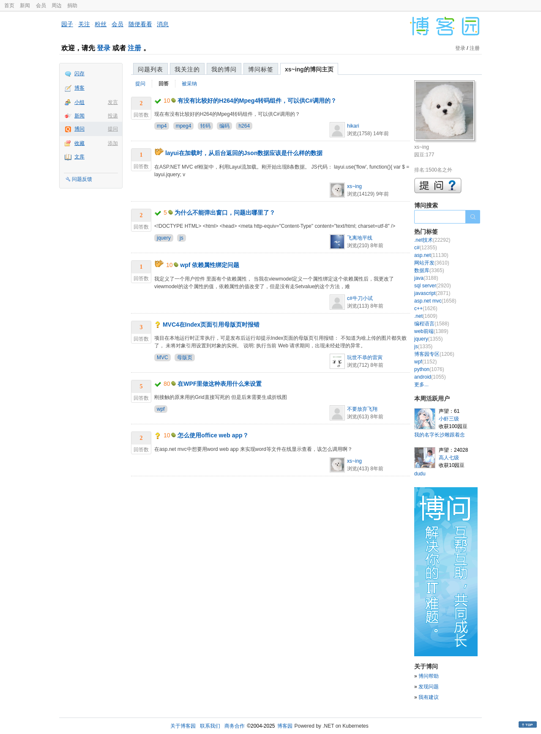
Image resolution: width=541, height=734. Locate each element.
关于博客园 (183, 726)
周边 (57, 5)
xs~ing (354, 186)
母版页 (184, 357)
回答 (163, 84)
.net (425, 316)
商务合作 (234, 726)
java (426, 278)
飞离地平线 (359, 238)
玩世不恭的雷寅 (365, 357)
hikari (353, 126)
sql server (432, 286)
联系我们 (210, 726)
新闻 (25, 5)
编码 (224, 126)
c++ (425, 308)
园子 (67, 24)
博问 (79, 129)
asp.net (431, 255)
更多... (421, 384)
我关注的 (187, 69)
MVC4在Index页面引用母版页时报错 (211, 324)
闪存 (79, 73)
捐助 (72, 5)
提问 (113, 129)
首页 (9, 5)
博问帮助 (428, 676)
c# (425, 248)
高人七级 (449, 458)
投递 (113, 116)
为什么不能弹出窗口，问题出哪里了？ (225, 212)
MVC (162, 357)
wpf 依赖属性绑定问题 (209, 265)
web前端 (431, 331)
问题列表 (150, 69)
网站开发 (431, 263)
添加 (113, 143)
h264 (244, 126)
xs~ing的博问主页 (309, 69)
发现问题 (428, 687)
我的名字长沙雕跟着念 (439, 435)
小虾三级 (449, 419)
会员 (41, 5)
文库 (79, 157)
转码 (205, 126)
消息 (163, 24)
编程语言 (431, 324)
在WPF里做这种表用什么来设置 (220, 383)
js (181, 238)
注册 (134, 48)
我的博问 (224, 69)
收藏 (79, 143)
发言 (113, 102)
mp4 (162, 126)
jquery (164, 238)
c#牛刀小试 (360, 298)
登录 (103, 48)
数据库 (429, 270)
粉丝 (101, 24)
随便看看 (140, 24)
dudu (420, 474)
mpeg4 (183, 126)
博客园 (284, 726)
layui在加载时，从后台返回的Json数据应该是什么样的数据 (244, 153)
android (430, 377)
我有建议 (428, 697)
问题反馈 (82, 179)
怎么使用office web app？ (213, 435)
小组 (79, 102)
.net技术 (432, 240)
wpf (161, 409)
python (429, 369)
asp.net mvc (435, 301)
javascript (432, 293)
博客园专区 (434, 354)
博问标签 (260, 69)
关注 (84, 24)
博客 (79, 88)
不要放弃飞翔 (362, 409)
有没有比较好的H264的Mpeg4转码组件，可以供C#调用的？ (257, 100)
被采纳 (189, 84)
